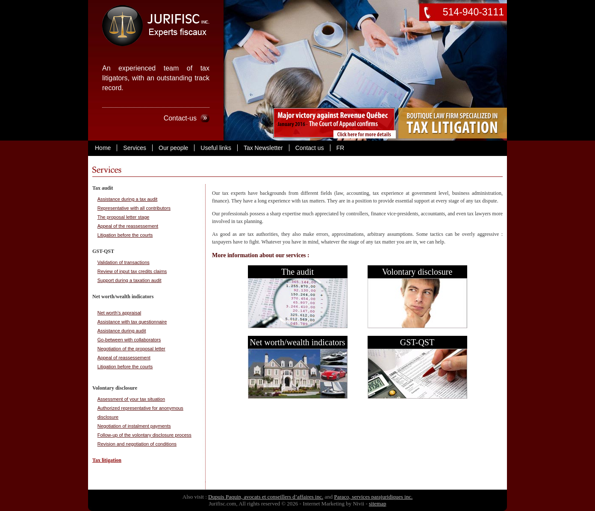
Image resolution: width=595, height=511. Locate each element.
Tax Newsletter (263, 147)
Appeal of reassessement (123, 357)
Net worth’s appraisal (119, 312)
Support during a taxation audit (129, 280)
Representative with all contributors (134, 208)
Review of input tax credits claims (132, 271)
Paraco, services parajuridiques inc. (373, 496)
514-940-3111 (473, 12)
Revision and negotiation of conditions (137, 443)
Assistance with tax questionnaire (132, 321)
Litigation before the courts (125, 235)
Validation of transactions (123, 262)
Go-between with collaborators (129, 339)
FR (340, 147)
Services (134, 147)
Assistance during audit (121, 330)
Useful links (215, 147)
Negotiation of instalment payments (134, 426)
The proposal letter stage (123, 217)
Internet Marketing (324, 503)
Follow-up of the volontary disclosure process (144, 435)
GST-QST (417, 342)
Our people (173, 147)
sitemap (377, 503)
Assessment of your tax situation (131, 399)
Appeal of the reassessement (127, 226)
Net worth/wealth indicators (297, 342)
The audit (297, 271)
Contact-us (180, 118)
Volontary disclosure (417, 271)
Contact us (309, 147)
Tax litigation (106, 460)
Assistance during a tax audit (127, 199)
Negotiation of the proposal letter (131, 348)
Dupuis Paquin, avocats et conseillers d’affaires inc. (265, 496)
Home (103, 147)
